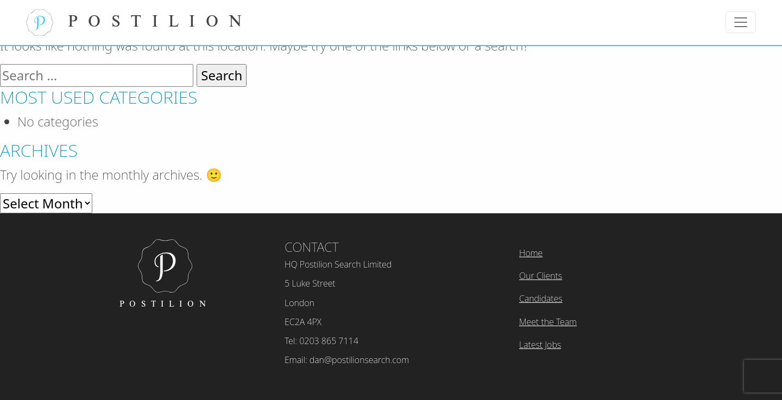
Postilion (139, 22)
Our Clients (540, 276)
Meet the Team (548, 322)
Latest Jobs (540, 345)
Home (531, 253)
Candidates (541, 298)
